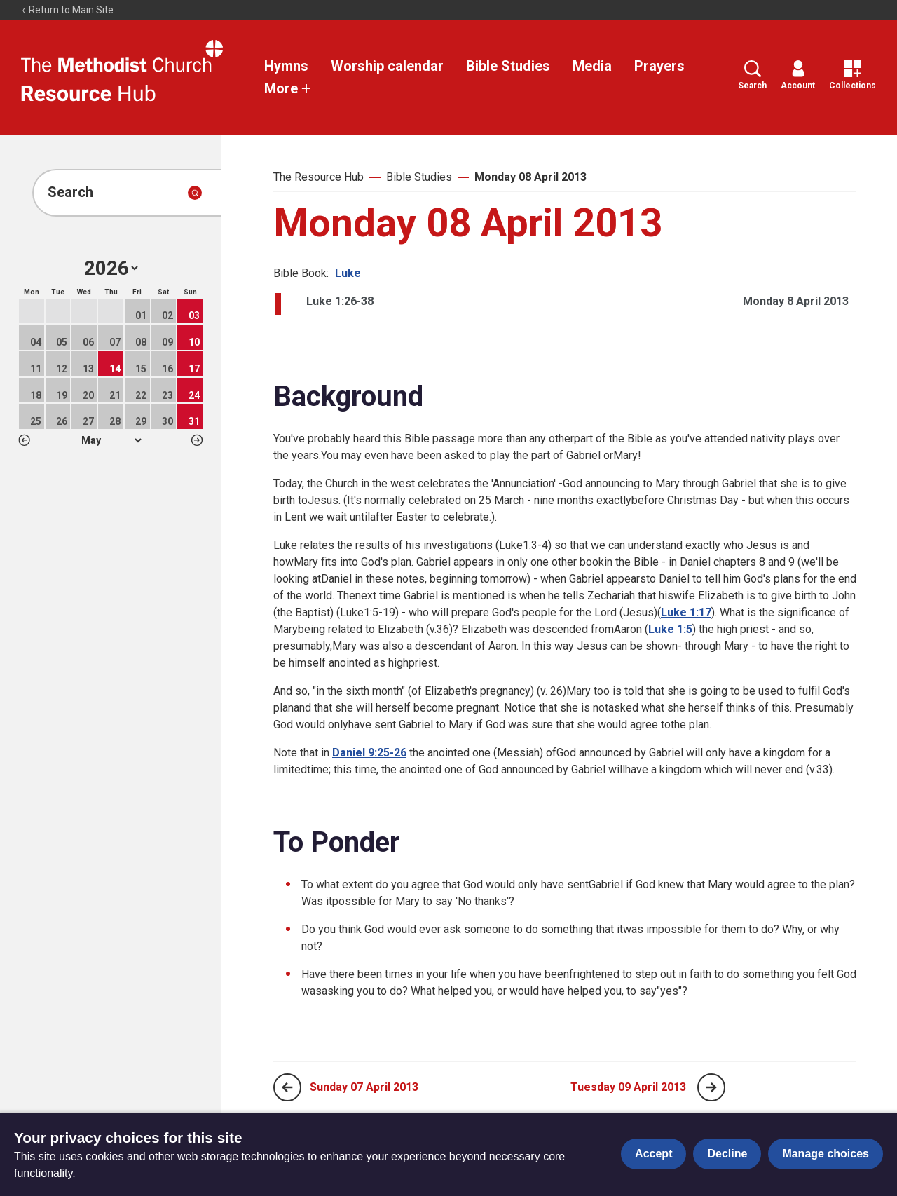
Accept (653, 1154)
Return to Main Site (67, 9)
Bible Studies (508, 65)
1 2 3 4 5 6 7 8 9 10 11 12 (111, 440)
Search (752, 75)
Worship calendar (387, 65)
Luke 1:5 (670, 629)
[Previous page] (287, 1087)
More (288, 88)
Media (592, 65)
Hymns (286, 65)
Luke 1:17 (686, 612)
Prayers (659, 65)
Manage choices (825, 1154)
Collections (852, 75)
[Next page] (711, 1087)
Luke (348, 273)
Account (798, 75)
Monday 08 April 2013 (530, 177)
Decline (727, 1154)
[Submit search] (195, 193)
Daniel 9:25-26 (369, 752)
